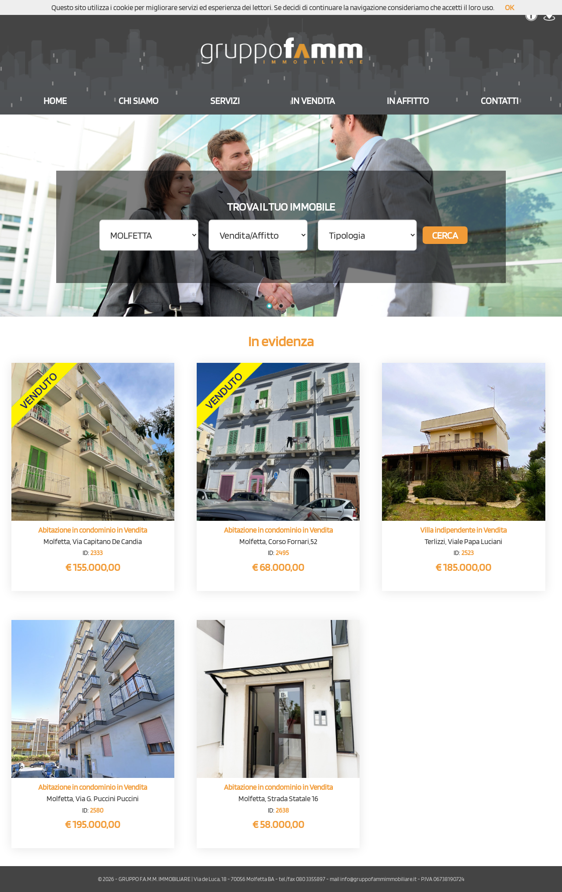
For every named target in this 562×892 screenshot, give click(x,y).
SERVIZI (225, 100)
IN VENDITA (313, 100)
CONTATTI (500, 100)
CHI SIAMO (139, 100)
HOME (55, 100)
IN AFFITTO (408, 100)
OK (509, 7)
